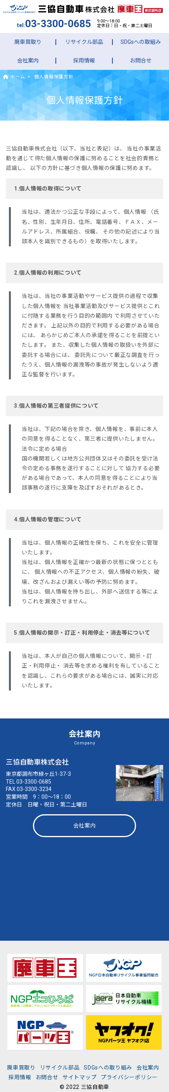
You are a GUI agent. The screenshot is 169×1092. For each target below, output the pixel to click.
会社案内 (28, 60)
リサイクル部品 (84, 42)
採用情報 (84, 60)
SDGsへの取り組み (108, 1067)
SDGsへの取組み (141, 42)
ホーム (14, 77)
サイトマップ (79, 1077)
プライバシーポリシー (129, 1077)
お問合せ (141, 60)
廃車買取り (27, 42)
